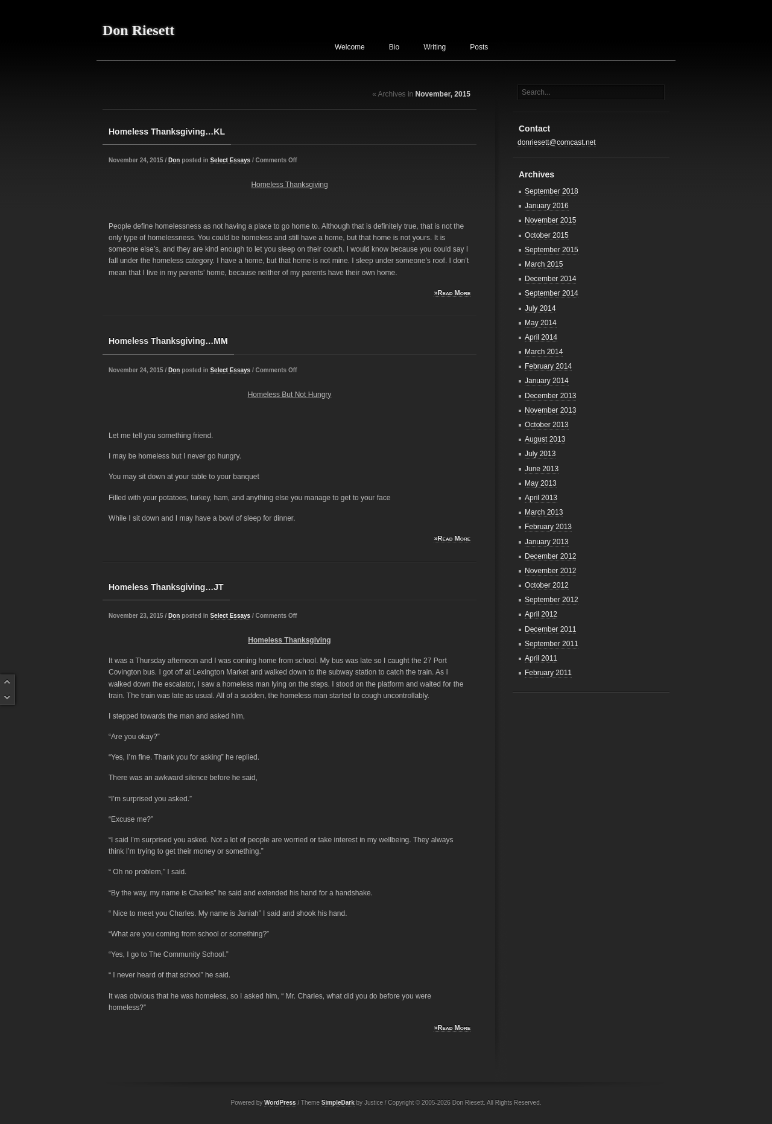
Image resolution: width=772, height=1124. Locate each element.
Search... (536, 92)
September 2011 (551, 644)
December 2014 (550, 279)
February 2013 (548, 526)
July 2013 (540, 453)
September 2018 (551, 191)
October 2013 (547, 425)
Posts (479, 47)
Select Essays (230, 160)
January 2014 (547, 380)
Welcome (350, 47)
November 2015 (550, 220)
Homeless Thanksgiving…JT (166, 587)
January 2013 (547, 542)
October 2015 (547, 235)
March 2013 (544, 512)
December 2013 (550, 396)
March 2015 (544, 264)
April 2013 (541, 498)
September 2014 (551, 293)
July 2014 (540, 308)
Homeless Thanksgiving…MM (168, 341)
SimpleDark (338, 1102)
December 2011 (550, 629)
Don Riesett (138, 30)
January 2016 (547, 206)
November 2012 (550, 571)
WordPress (280, 1102)
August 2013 (545, 439)
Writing (434, 47)
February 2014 (548, 366)
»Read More (452, 292)
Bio (394, 47)
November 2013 (550, 410)
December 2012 (550, 556)
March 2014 (544, 352)
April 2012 (541, 614)
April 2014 (541, 337)
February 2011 (548, 672)
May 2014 (541, 323)
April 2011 (541, 658)
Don (174, 160)
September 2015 (551, 250)
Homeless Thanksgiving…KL (167, 131)
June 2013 (541, 469)
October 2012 (547, 585)
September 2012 (551, 599)
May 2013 (541, 483)
